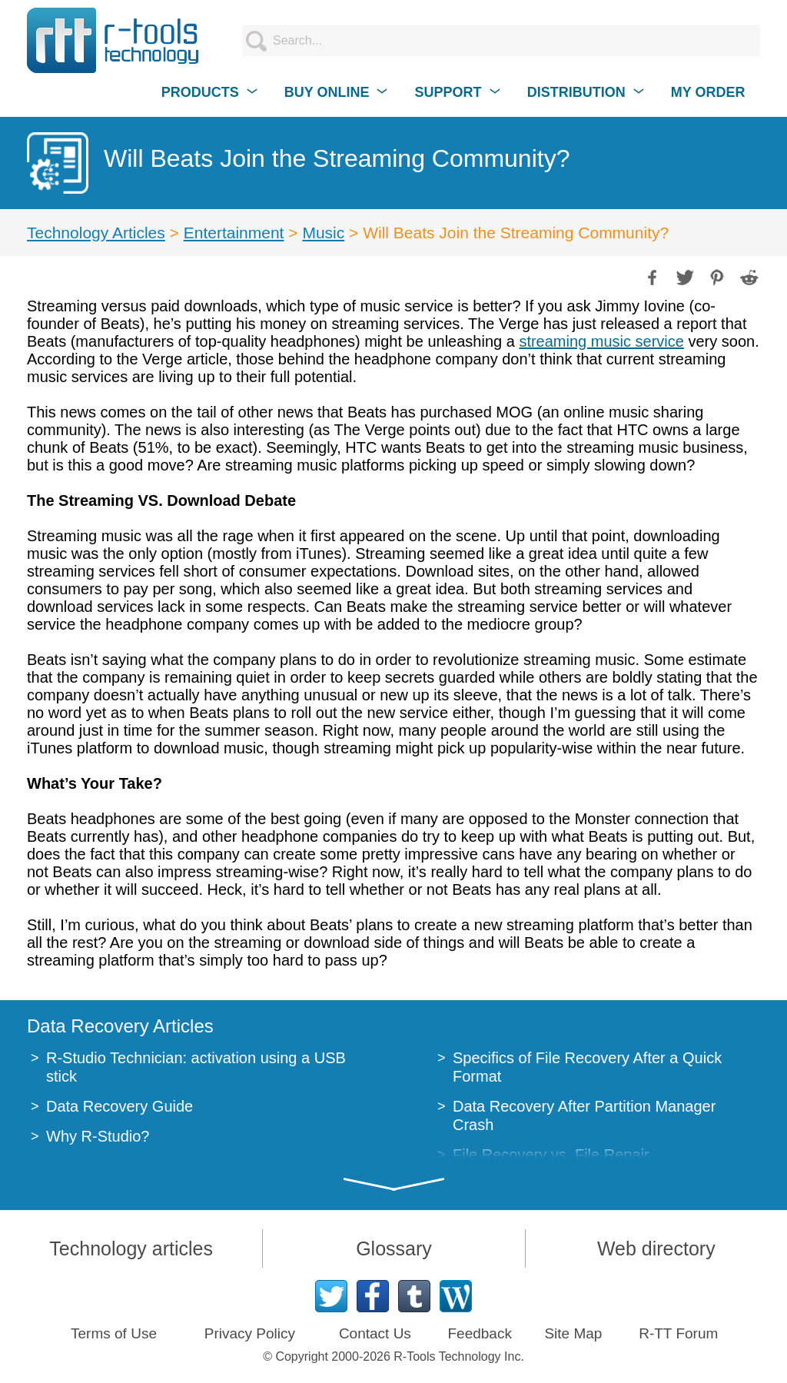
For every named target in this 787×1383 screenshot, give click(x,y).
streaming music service (601, 341)
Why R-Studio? (98, 1136)
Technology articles (131, 1248)
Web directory (656, 1248)
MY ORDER (708, 92)
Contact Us (375, 1333)
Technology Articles (96, 232)
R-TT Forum (678, 1333)
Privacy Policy (249, 1333)
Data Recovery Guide (119, 1106)
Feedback (479, 1333)
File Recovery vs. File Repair (551, 1154)
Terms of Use (114, 1333)
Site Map (573, 1333)
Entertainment (234, 232)
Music (323, 232)
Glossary (394, 1248)
